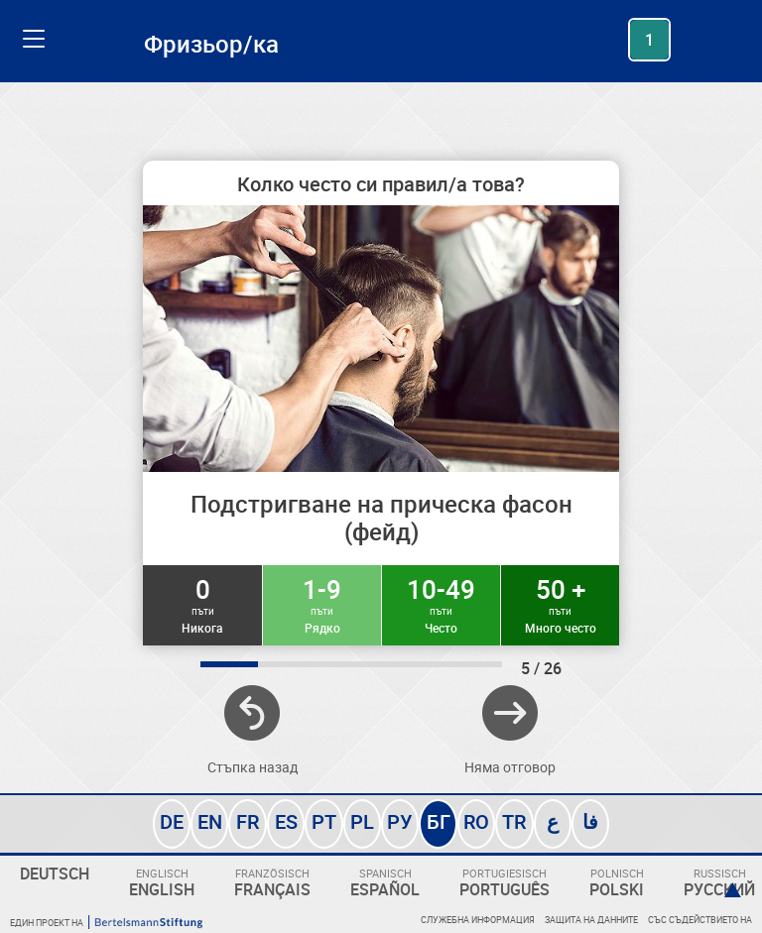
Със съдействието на (700, 919)
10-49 (441, 604)
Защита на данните (591, 919)
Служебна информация (478, 919)
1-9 (322, 604)
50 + (560, 604)
